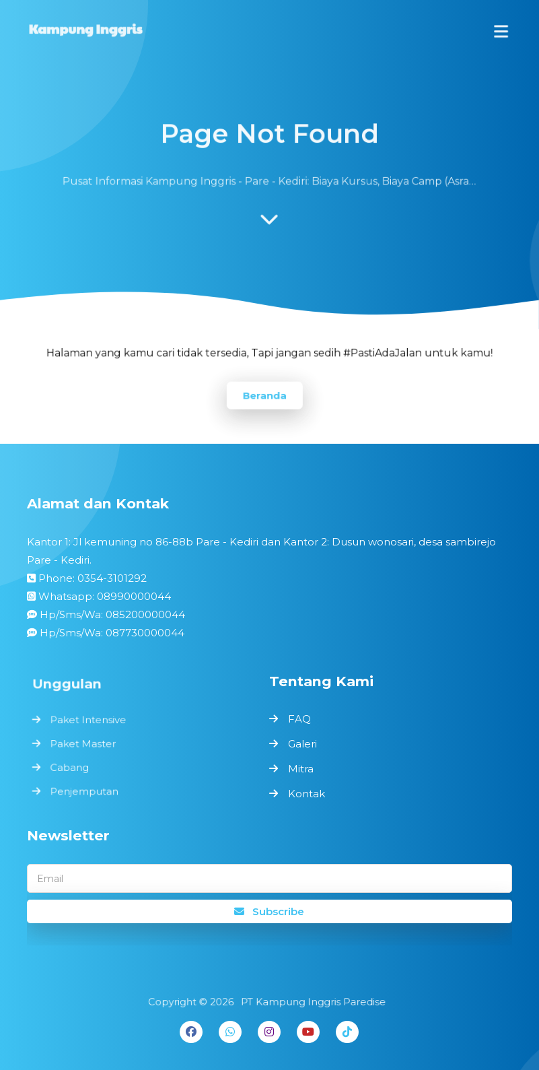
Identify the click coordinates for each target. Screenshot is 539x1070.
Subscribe (269, 911)
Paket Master (85, 743)
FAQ (299, 718)
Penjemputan (87, 789)
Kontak (306, 793)
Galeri (302, 743)
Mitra (301, 768)
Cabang (72, 766)
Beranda (265, 394)
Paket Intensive (90, 720)
